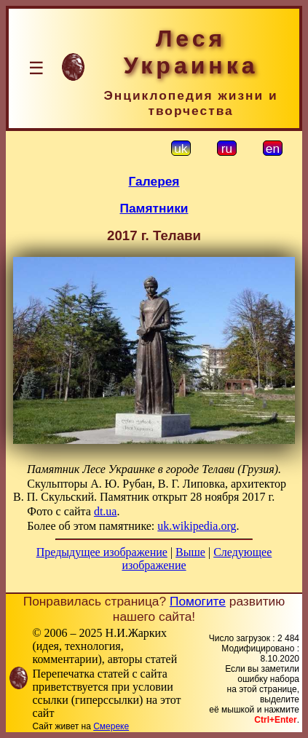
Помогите (198, 601)
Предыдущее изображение (101, 552)
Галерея (154, 181)
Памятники (154, 208)
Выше (190, 552)
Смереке (111, 726)
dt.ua (105, 511)
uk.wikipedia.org (196, 526)
